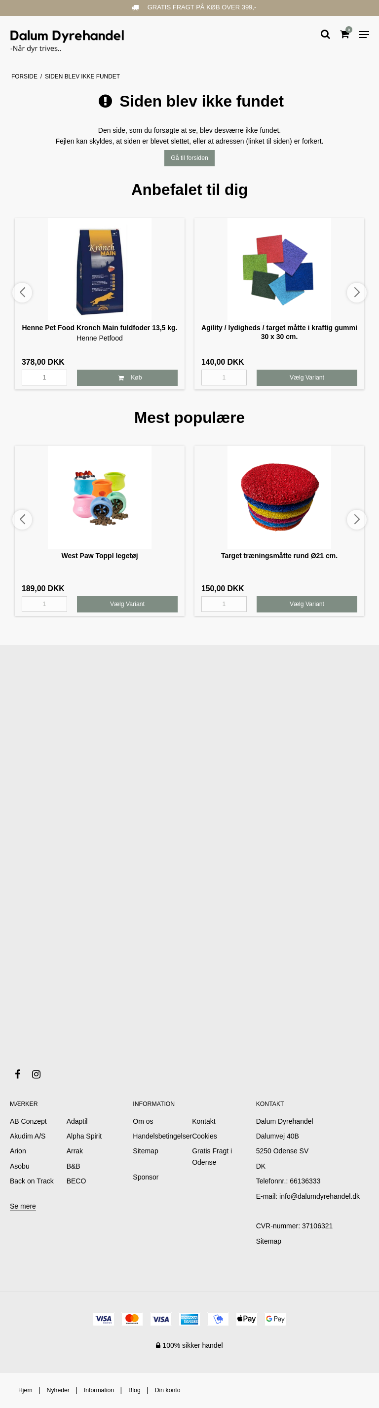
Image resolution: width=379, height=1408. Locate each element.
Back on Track (32, 1181)
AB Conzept (28, 1121)
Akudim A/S (27, 1136)
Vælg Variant (307, 377)
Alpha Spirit (84, 1136)
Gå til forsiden (189, 157)
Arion (18, 1151)
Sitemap (268, 1241)
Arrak (75, 1151)
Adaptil (77, 1121)
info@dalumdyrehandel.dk (319, 1196)
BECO (76, 1181)
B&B (73, 1166)
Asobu (20, 1166)
